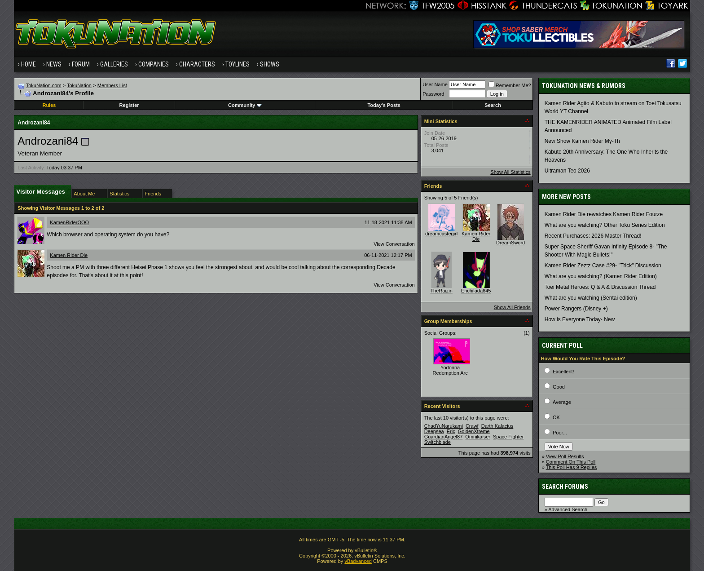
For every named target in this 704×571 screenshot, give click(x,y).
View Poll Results (565, 456)
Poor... (560, 432)
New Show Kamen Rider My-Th (582, 141)
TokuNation (79, 85)
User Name (435, 84)
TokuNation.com (44, 85)
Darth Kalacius (497, 426)
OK (556, 417)
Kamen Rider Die (69, 255)
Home (28, 64)
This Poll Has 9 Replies (571, 467)
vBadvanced (358, 561)
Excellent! (563, 371)
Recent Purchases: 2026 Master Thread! (593, 236)
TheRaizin (441, 290)
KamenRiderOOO (69, 222)
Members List (112, 85)
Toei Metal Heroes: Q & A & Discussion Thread (600, 287)
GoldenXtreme (474, 431)
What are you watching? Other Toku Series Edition (605, 225)
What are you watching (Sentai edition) (591, 298)
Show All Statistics (510, 172)
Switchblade (437, 442)
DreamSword (510, 242)
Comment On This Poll (570, 462)
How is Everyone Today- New (580, 319)
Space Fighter (508, 436)
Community (245, 105)
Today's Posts (383, 105)
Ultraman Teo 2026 (567, 171)
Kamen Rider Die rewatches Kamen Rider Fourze (604, 214)
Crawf (472, 426)
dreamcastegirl (441, 233)
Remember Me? (509, 85)
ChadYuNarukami (443, 426)
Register (129, 105)
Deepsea (434, 431)
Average (562, 402)
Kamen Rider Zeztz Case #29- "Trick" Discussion (603, 265)
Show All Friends (512, 307)
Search (492, 105)
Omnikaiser (477, 436)
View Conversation (394, 244)
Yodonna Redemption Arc (450, 370)
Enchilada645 (476, 290)
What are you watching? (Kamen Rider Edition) (601, 276)
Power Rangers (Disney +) (576, 308)
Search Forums (565, 486)
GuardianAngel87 (443, 436)
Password (433, 94)
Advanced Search (567, 509)
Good (559, 387)
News (54, 64)
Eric (451, 431)
